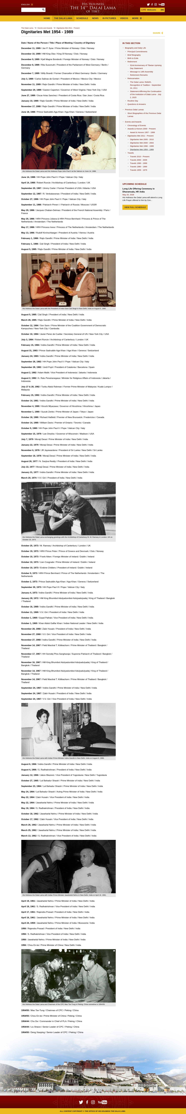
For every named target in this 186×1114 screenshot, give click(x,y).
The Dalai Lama (63, 18)
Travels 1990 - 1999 (138, 163)
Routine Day (132, 101)
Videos (124, 18)
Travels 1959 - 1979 (138, 170)
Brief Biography (134, 55)
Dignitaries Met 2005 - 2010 (142, 139)
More (137, 18)
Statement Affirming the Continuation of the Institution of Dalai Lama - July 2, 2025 (145, 94)
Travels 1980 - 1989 (138, 167)
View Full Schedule (135, 207)
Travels (130, 153)
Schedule (82, 18)
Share (156, 33)
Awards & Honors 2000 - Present (141, 129)
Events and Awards (45, 28)
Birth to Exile (132, 58)
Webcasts (148, 10)
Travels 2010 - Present (139, 156)
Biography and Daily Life (135, 48)
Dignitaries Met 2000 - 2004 (142, 143)
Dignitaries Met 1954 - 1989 (142, 149)
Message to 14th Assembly (141, 72)
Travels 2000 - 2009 (138, 160)
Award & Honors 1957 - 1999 (142, 132)
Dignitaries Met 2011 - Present (68, 28)
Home (47, 18)
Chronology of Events (136, 125)
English (27, 4)
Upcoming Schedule (134, 184)
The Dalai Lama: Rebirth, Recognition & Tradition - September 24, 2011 (145, 85)
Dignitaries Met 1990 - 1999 (142, 146)
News (95, 18)
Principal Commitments (137, 51)
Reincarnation (133, 78)
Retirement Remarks (139, 75)
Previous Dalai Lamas (134, 109)
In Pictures (109, 18)
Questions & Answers (136, 104)
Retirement (132, 62)
